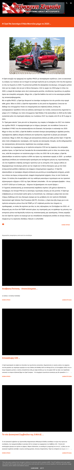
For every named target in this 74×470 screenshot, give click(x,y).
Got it (42, 468)
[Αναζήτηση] (67, 3)
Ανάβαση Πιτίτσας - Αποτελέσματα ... (19, 288)
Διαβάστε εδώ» (67, 300)
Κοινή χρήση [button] (66, 224)
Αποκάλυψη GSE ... (11, 358)
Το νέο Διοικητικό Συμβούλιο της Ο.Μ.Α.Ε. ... (23, 434)
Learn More (34, 468)
